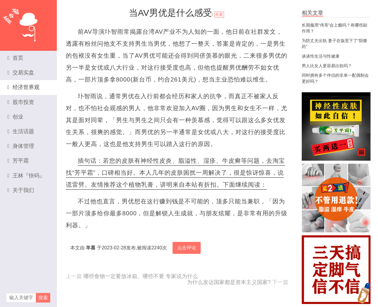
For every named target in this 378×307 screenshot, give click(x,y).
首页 (15, 58)
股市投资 (20, 102)
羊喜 (90, 247)
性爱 (219, 15)
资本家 (28, 22)
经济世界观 (23, 87)
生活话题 (20, 131)
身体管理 (20, 146)
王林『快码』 (26, 176)
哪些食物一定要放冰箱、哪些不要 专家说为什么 (140, 276)
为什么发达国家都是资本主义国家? (229, 282)
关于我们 (20, 190)
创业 (15, 117)
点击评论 (186, 247)
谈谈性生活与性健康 (320, 56)
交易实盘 (20, 73)
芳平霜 (18, 161)
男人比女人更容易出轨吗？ (327, 65)
